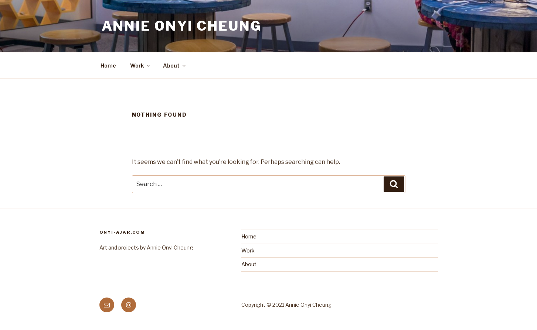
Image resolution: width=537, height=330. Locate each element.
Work (140, 65)
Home (108, 65)
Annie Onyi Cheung (182, 26)
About (175, 65)
